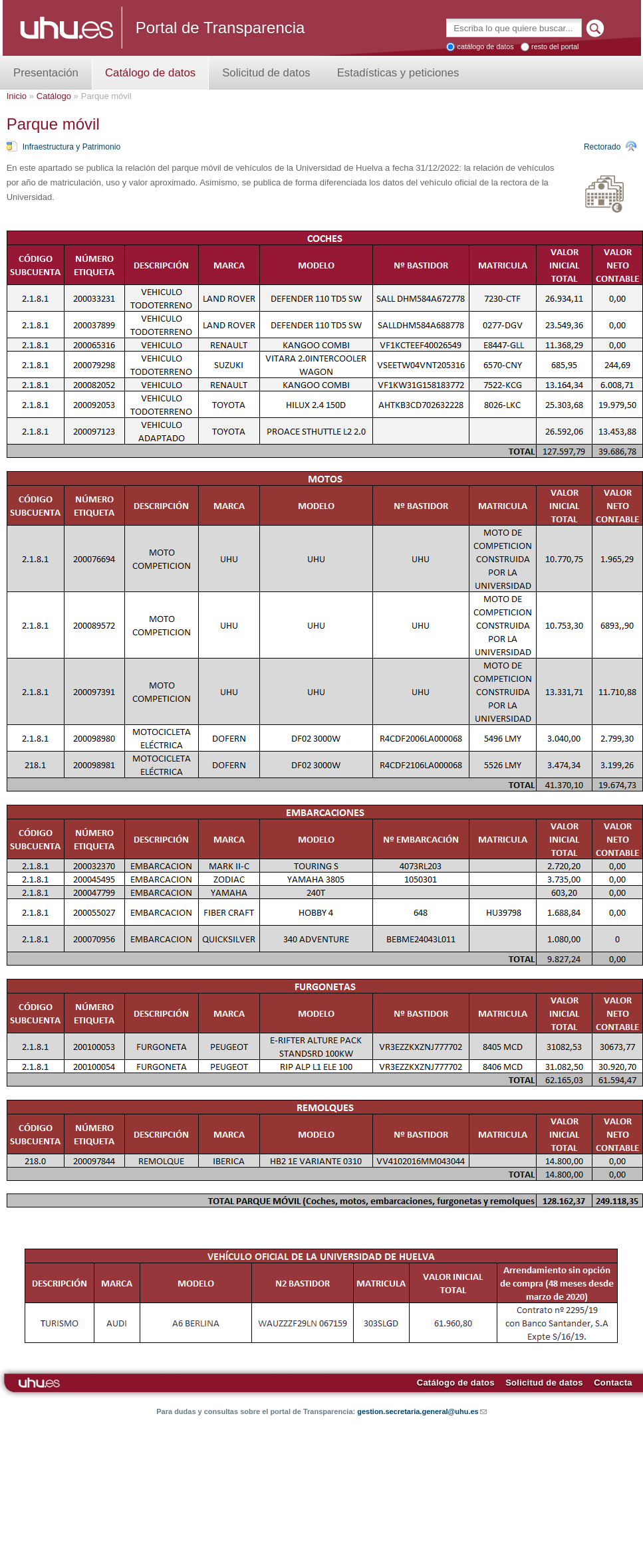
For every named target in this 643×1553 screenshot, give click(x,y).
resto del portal (555, 47)
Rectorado (602, 147)
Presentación (45, 72)
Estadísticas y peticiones (398, 72)
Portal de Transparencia (220, 28)
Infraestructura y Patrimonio (71, 147)
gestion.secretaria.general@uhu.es (422, 1411)
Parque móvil (106, 96)
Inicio (17, 96)
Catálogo (54, 96)
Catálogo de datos (150, 72)
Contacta (613, 1383)
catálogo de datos (485, 47)
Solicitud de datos (266, 72)
